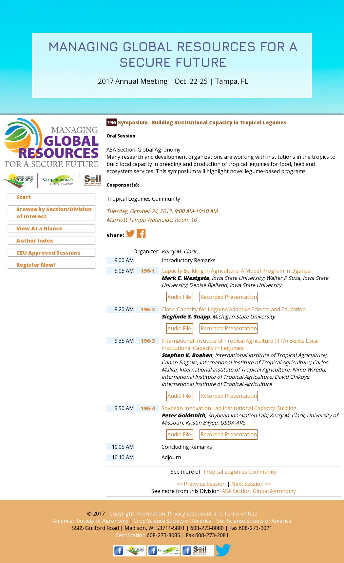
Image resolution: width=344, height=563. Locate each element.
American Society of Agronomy (90, 520)
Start (23, 197)
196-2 (148, 309)
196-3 (148, 340)
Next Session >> (251, 483)
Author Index (34, 240)
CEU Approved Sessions (48, 252)
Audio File (179, 297)
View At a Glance (39, 228)
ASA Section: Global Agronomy (259, 491)
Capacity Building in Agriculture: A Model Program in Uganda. (237, 270)
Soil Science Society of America (254, 520)
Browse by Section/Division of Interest (54, 213)
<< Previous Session (201, 483)
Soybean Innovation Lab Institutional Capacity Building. (229, 408)
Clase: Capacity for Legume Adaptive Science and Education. (234, 309)
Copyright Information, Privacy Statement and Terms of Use (183, 513)
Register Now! (35, 264)
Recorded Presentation (229, 297)
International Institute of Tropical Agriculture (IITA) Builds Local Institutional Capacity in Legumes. (240, 344)
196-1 (148, 270)
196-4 (148, 408)
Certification (130, 535)
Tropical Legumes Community (240, 471)
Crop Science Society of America (172, 520)
